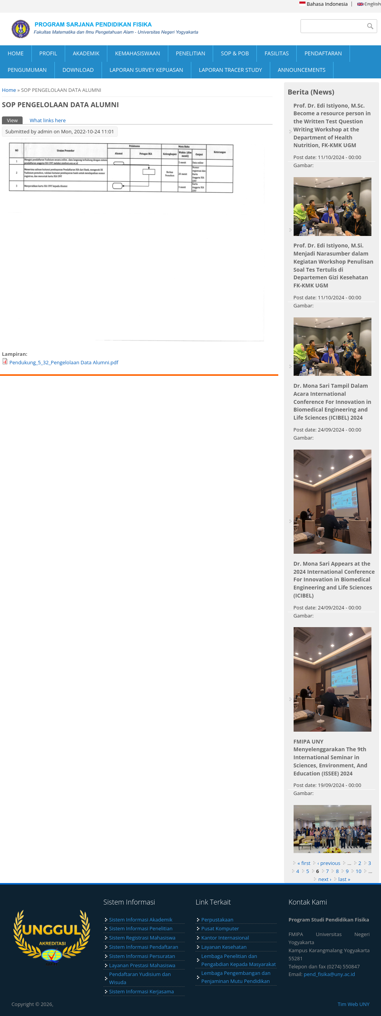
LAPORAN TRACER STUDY (230, 69)
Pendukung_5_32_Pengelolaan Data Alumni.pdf (63, 362)
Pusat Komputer (220, 928)
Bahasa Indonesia (323, 3)
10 (358, 871)
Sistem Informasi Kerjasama (141, 991)
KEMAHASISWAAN (137, 53)
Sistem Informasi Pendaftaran (143, 946)
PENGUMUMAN (27, 69)
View (15, 120)
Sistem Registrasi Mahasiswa (142, 937)
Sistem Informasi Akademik (140, 919)
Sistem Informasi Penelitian (140, 928)
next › (324, 879)
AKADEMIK (86, 53)
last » (344, 879)
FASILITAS (276, 53)
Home (9, 89)
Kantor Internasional (225, 937)
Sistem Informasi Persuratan (142, 956)
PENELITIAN (190, 53)
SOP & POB (235, 53)
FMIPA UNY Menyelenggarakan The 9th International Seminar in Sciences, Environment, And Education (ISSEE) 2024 (331, 757)
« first (303, 863)
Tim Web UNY (354, 1004)
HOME (16, 53)
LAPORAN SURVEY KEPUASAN (146, 69)
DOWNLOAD (78, 69)
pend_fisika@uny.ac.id (329, 974)
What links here (48, 120)
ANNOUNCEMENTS (301, 69)
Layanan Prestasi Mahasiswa (142, 965)
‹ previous (328, 863)
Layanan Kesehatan (223, 946)
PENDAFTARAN (323, 53)
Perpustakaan (217, 919)
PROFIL (48, 53)
